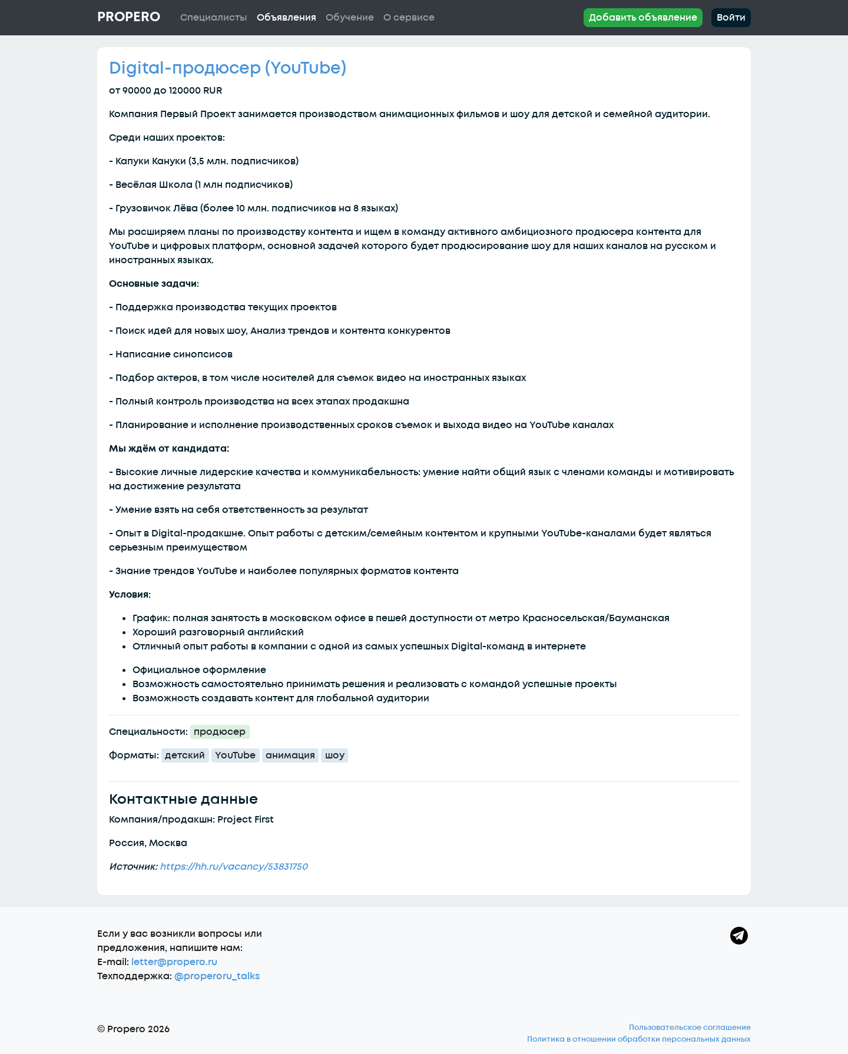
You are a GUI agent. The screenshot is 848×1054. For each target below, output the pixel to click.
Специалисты (213, 17)
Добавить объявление (643, 17)
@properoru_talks (217, 976)
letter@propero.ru (174, 962)
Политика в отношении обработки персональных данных (639, 1039)
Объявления (286, 17)
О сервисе (409, 17)
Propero (128, 17)
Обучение (350, 17)
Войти (731, 17)
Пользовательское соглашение (690, 1027)
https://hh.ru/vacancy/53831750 (233, 866)
